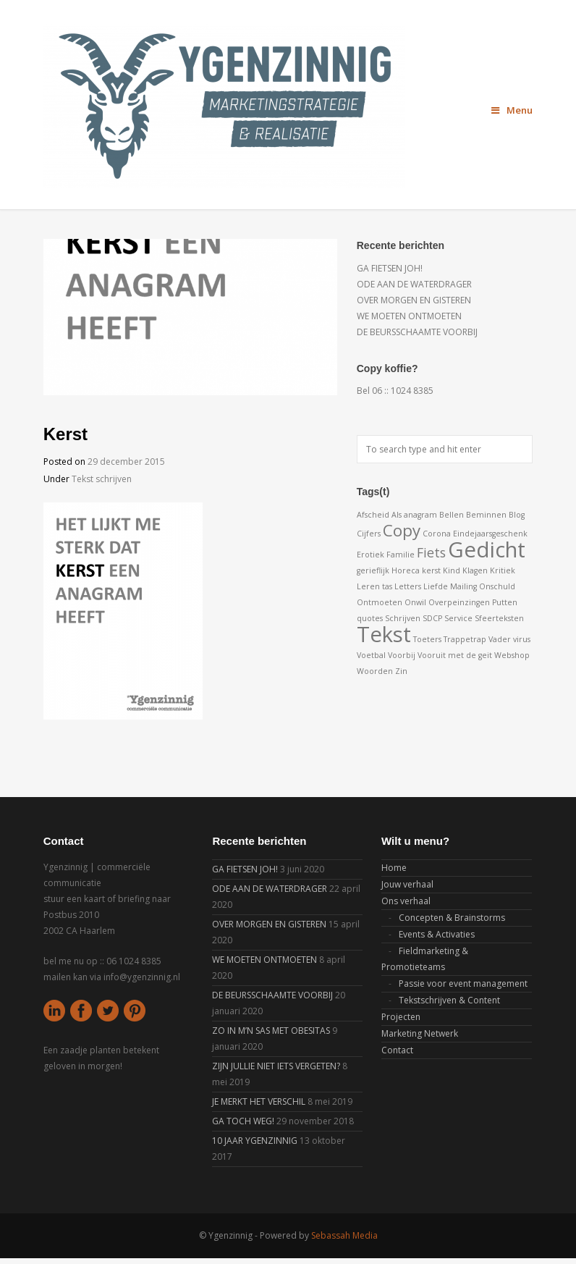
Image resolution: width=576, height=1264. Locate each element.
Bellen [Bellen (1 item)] (451, 515)
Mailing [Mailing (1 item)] (463, 586)
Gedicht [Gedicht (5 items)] (486, 549)
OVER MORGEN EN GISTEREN (414, 300)
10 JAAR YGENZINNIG (254, 1140)
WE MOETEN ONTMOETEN (409, 316)
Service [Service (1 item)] (458, 618)
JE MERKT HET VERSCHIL (258, 1101)
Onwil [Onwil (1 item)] (415, 602)
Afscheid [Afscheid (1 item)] (373, 515)
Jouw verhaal (407, 884)
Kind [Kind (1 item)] (451, 570)
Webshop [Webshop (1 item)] (512, 655)
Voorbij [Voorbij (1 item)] (401, 655)
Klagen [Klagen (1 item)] (475, 570)
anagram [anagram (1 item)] (420, 515)
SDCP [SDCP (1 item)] (432, 618)
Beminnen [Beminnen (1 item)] (486, 515)
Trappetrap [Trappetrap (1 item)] (465, 639)
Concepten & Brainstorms (452, 917)
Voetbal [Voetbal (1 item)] (371, 655)
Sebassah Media (344, 1235)
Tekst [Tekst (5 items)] (384, 634)
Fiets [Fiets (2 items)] (431, 552)
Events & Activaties (437, 934)
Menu (512, 110)
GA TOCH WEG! (243, 1121)
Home (394, 867)
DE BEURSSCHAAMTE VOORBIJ (417, 332)
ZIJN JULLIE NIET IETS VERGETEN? (276, 1066)
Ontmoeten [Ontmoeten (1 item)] (379, 602)
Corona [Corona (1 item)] (437, 533)
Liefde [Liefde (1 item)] (435, 586)
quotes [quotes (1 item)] (370, 618)
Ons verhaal (406, 901)
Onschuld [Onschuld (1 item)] (497, 586)
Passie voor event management (463, 983)
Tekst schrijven (102, 479)
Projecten (400, 1017)
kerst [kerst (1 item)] (431, 570)
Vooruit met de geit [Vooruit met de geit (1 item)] (455, 655)
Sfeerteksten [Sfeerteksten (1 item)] (499, 618)
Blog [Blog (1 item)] (517, 515)
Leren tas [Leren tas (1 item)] (374, 586)
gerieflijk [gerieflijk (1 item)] (373, 570)
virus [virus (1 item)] (521, 639)
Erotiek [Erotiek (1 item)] (370, 554)
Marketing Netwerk (419, 1033)
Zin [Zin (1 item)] (401, 671)
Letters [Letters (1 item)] (407, 586)
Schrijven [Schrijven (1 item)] (402, 618)
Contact (397, 1050)
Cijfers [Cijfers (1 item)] (369, 533)
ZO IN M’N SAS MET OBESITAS (271, 1030)
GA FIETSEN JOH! (390, 268)
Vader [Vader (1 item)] (499, 639)
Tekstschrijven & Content (449, 1000)
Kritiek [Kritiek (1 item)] (502, 570)
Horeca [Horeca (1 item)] (405, 570)
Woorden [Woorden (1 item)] (375, 671)
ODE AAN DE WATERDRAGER (414, 284)
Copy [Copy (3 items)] (401, 530)
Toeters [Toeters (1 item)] (427, 639)
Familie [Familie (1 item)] (400, 554)
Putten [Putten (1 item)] (504, 602)
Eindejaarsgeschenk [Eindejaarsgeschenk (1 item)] (490, 533)
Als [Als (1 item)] (396, 515)
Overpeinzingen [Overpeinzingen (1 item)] (459, 602)
